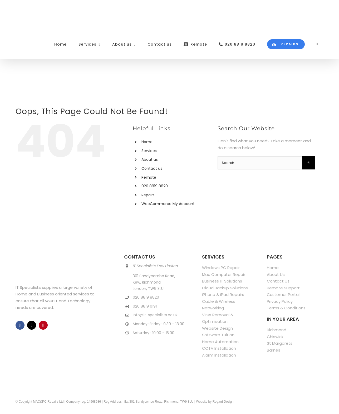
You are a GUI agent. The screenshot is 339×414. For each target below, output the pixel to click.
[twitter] (31, 325)
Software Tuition (218, 335)
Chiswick (275, 336)
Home (147, 141)
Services (149, 150)
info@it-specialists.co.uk (155, 315)
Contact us (151, 168)
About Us (276, 274)
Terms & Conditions (286, 308)
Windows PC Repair (221, 267)
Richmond (276, 330)
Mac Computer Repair (223, 274)
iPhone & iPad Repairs (223, 294)
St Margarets (279, 343)
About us (149, 159)
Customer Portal (283, 294)
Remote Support (283, 288)
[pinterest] (43, 325)
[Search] (308, 162)
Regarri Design (223, 401)
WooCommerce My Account (168, 203)
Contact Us (278, 281)
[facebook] (20, 325)
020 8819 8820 (154, 186)
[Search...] (260, 162)
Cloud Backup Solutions (225, 288)
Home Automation (220, 341)
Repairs (148, 195)
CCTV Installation (219, 348)
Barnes (273, 350)
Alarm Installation (219, 355)
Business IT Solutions (222, 281)
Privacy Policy (280, 301)
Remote (148, 177)
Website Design (217, 328)
